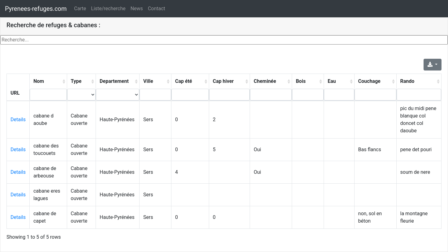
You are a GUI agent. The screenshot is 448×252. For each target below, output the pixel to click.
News (137, 8)
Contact (156, 8)
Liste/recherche (108, 8)
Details (18, 119)
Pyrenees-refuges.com (36, 8)
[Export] (433, 64)
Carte (80, 8)
